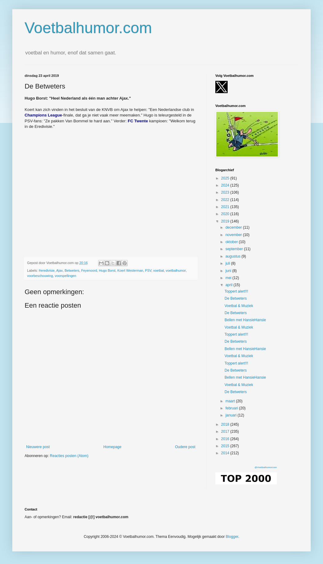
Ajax (59, 270)
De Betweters (236, 298)
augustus (233, 256)
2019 (225, 221)
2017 (225, 431)
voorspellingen (65, 276)
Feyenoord (89, 270)
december (234, 227)
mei (229, 278)
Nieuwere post (38, 447)
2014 (225, 453)
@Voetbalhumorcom (265, 467)
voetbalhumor (176, 270)
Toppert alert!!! (236, 291)
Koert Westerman (130, 270)
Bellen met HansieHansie (245, 320)
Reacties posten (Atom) (69, 456)
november (234, 235)
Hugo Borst (107, 270)
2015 (225, 446)
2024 (225, 185)
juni (228, 271)
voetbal (158, 270)
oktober (232, 242)
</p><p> (111, 186)
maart (230, 401)
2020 (225, 214)
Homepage (112, 447)
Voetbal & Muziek (239, 306)
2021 (225, 207)
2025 (225, 178)
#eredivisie (47, 270)
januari (231, 415)
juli (228, 263)
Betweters (72, 270)
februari (232, 408)
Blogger (232, 536)
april (229, 285)
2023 (225, 192)
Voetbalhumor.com (88, 28)
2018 (225, 424)
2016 (225, 439)
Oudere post (185, 447)
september (234, 249)
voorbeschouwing (40, 276)
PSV (148, 270)
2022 (225, 200)
